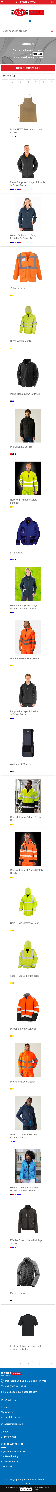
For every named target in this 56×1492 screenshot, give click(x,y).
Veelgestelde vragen (11, 1417)
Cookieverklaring (10, 1456)
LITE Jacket (16, 552)
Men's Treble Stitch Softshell (25, 394)
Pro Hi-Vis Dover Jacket (22, 1081)
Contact (37, 54)
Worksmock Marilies (20, 764)
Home (16, 57)
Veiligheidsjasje (18, 288)
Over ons (5, 1407)
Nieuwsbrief (7, 1412)
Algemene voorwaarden (13, 1451)
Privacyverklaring (10, 1461)
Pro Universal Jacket (21, 447)
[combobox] (25, 31)
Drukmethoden (9, 1436)
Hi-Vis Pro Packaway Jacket (24, 658)
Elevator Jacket (18, 1293)
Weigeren (35, 1489)
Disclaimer (6, 1466)
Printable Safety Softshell (23, 1028)
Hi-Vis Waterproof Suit (21, 341)
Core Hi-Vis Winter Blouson (24, 976)
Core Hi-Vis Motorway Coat (24, 923)
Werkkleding (27, 57)
